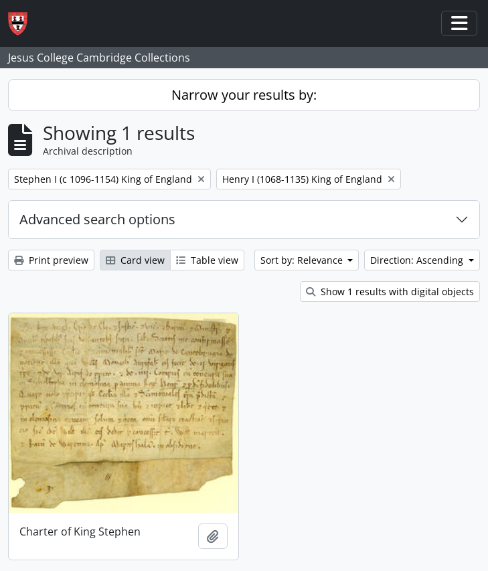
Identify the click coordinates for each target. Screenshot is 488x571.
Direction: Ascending (418, 260)
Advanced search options (97, 219)
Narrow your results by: (244, 95)
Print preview (51, 260)
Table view (207, 260)
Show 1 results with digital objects (390, 291)
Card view (135, 260)
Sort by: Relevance (302, 260)
